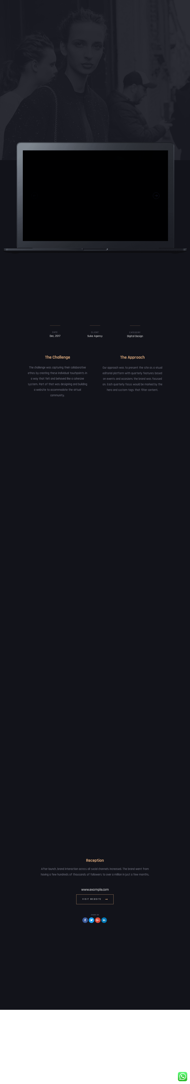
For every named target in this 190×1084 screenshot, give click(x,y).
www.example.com (95, 964)
